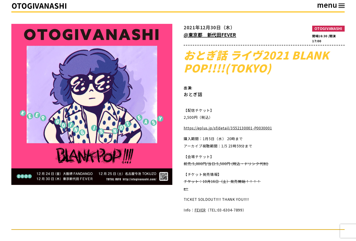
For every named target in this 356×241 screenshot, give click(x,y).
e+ (186, 188)
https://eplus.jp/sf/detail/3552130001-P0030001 (228, 128)
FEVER (200, 210)
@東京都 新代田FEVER (210, 34)
